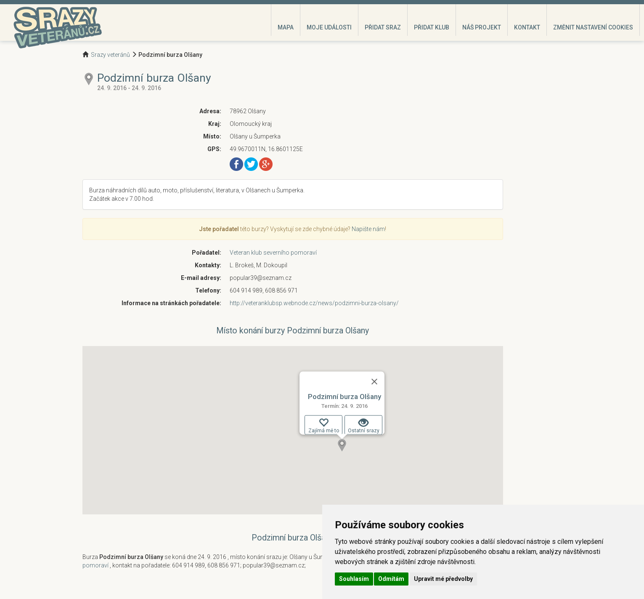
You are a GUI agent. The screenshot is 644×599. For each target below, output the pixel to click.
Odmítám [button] (391, 578)
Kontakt (527, 27)
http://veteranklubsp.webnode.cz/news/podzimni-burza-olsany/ (314, 303)
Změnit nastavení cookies (593, 27)
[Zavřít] (374, 381)
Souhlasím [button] (354, 578)
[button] (342, 445)
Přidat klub (431, 27)
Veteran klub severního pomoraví (273, 252)
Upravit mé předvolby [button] (443, 578)
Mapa (286, 27)
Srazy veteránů (110, 54)
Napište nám (368, 229)
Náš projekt (481, 27)
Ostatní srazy (363, 426)
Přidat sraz (383, 27)
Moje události (329, 27)
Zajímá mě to (323, 426)
